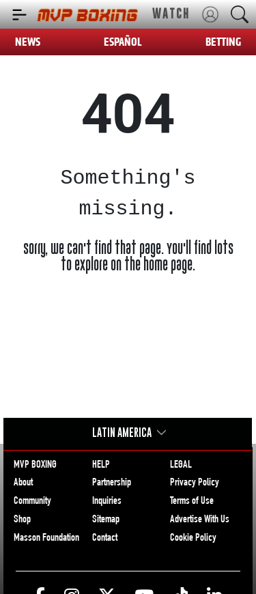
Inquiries (107, 501)
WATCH (171, 13)
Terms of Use (192, 501)
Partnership (111, 483)
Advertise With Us (199, 520)
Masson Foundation (46, 538)
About (23, 483)
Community (32, 501)
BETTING (223, 42)
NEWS (27, 42)
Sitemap (105, 520)
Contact (104, 538)
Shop (22, 520)
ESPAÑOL (123, 42)
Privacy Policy (194, 483)
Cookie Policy (193, 538)
